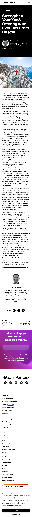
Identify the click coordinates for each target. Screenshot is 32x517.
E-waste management (8, 480)
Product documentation (8, 441)
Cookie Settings (16, 514)
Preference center (7, 416)
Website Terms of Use (17, 360)
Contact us (5, 427)
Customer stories (6, 462)
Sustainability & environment (9, 401)
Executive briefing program (9, 419)
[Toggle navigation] (28, 3)
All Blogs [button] (6, 10)
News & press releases (8, 407)
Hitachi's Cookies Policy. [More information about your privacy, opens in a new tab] (15, 505)
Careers (4, 404)
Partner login (5, 471)
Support (4, 435)
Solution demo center (7, 474)
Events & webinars (7, 410)
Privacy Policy (24, 359)
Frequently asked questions (9, 444)
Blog (3, 468)
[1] (16, 120)
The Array (4, 465)
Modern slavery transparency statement (12, 425)
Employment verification (8, 449)
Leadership (5, 413)
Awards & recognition (7, 422)
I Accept (16, 510)
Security (4, 452)
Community (5, 438)
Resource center (6, 460)
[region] (16, 503)
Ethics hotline (5, 446)
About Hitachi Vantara (7, 398)
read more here (20, 260)
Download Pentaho (7, 477)
